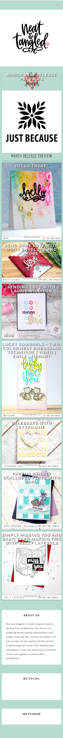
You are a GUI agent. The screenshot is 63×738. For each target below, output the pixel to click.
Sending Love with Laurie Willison (32, 289)
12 (39, 414)
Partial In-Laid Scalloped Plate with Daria (31, 477)
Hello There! (31, 166)
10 (39, 156)
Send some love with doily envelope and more (32, 249)
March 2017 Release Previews (32, 77)
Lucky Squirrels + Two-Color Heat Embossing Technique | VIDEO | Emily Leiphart (31, 350)
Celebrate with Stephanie (31, 425)
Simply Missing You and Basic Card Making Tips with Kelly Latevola (31, 539)
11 (39, 278)
